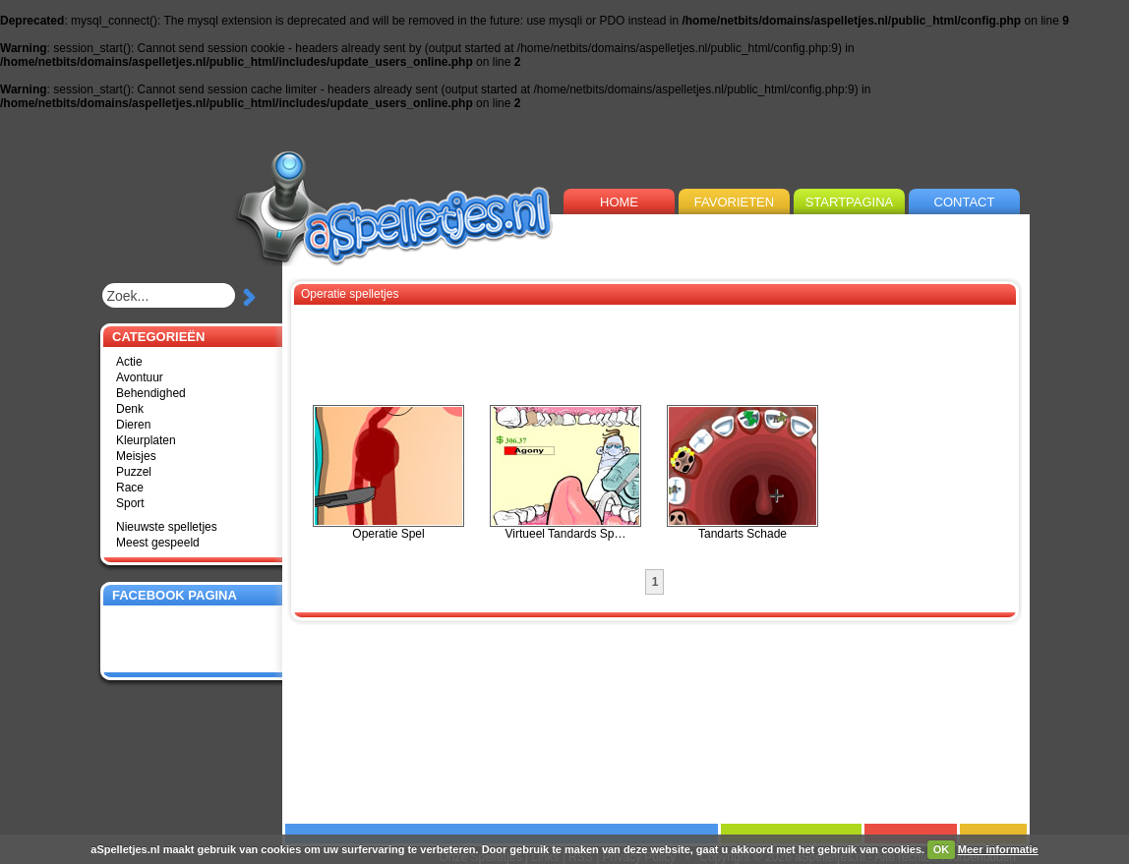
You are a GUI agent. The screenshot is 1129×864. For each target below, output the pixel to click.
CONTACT (964, 202)
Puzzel (133, 472)
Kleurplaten (146, 440)
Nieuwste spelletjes (166, 527)
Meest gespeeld (158, 542)
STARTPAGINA (849, 202)
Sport (130, 503)
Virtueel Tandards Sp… (565, 473)
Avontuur (139, 377)
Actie (129, 362)
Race (130, 487)
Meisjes (136, 456)
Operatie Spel (388, 473)
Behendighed (151, 393)
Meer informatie (998, 849)
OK (941, 849)
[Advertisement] (799, 227)
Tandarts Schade (742, 473)
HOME (619, 202)
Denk (130, 409)
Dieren (133, 425)
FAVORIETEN (734, 202)
